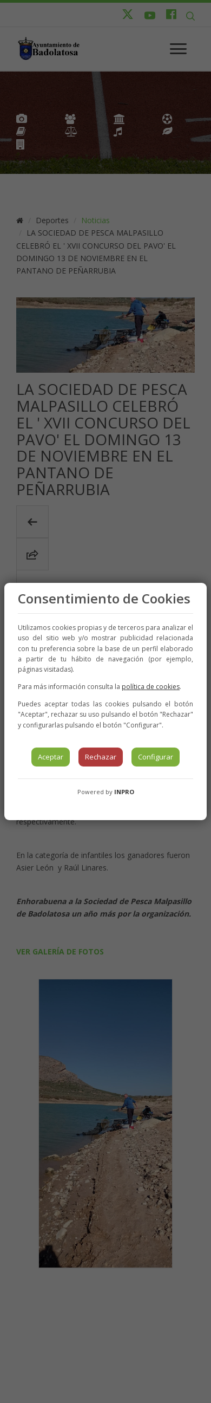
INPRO (124, 792)
